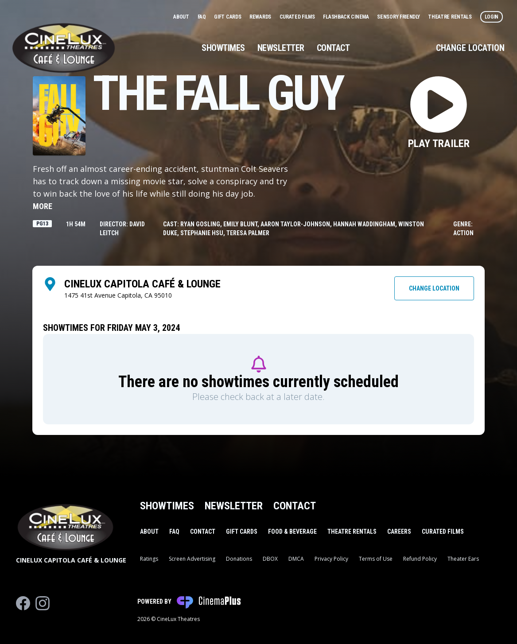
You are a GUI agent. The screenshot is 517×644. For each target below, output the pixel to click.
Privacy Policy (331, 559)
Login (492, 17)
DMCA (296, 559)
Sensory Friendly (399, 17)
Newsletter (280, 48)
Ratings (149, 559)
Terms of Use (376, 559)
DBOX (270, 559)
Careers (399, 531)
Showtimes (223, 48)
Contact (333, 48)
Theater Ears (463, 559)
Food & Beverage (292, 531)
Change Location (470, 48)
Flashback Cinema (346, 17)
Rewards (260, 17)
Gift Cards (228, 17)
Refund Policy (420, 559)
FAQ (202, 17)
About (181, 17)
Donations (239, 559)
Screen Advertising (192, 559)
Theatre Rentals (450, 17)
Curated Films (298, 17)
